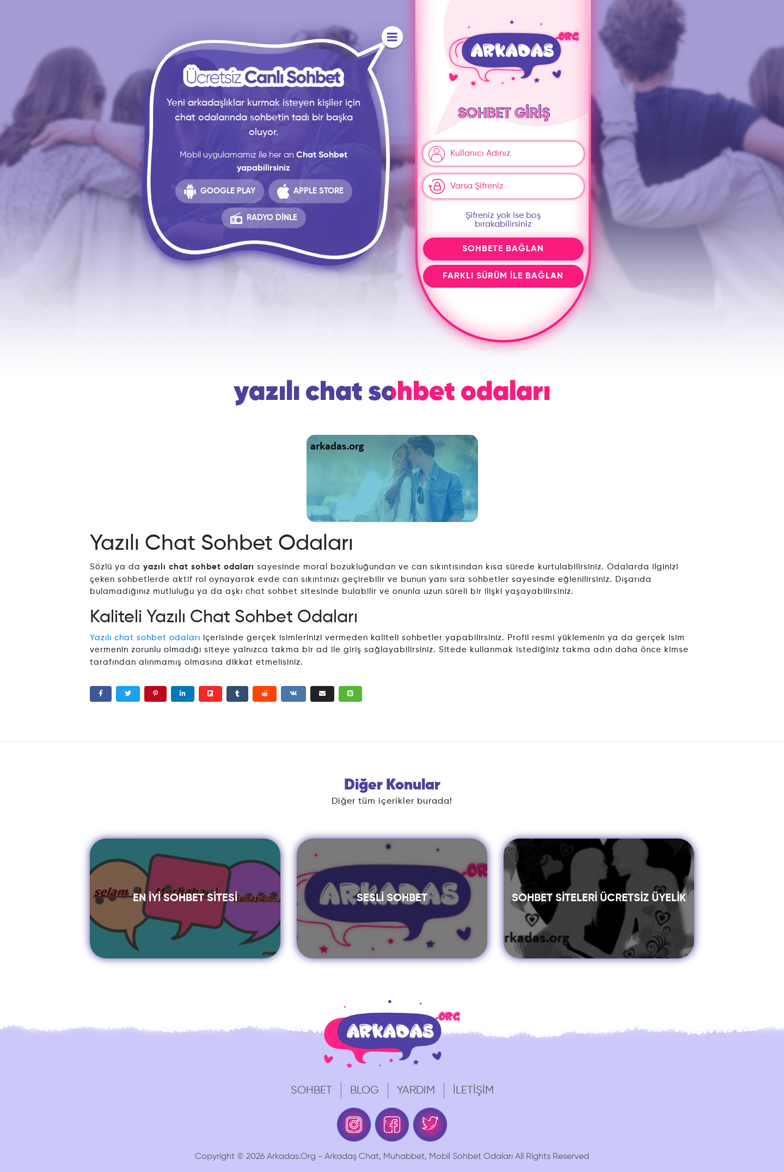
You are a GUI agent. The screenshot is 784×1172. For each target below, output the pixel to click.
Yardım (416, 1090)
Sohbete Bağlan (503, 249)
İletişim (473, 1090)
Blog (364, 1090)
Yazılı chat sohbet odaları (145, 638)
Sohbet (311, 1090)
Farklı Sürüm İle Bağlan (503, 276)
